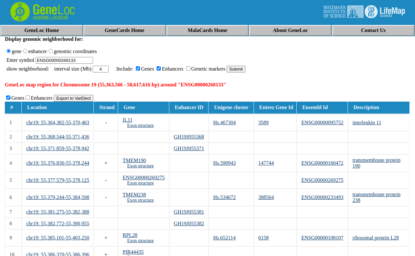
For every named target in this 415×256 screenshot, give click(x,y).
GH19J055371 (189, 148)
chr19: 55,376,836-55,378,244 (57, 163)
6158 (263, 237)
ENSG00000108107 (322, 237)
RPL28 (130, 235)
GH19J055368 (189, 136)
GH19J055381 (189, 212)
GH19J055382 (189, 223)
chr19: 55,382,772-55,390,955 (57, 223)
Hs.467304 (224, 122)
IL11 (128, 120)
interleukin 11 (366, 122)
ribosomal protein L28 (375, 237)
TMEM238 (134, 194)
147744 (266, 163)
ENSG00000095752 (322, 122)
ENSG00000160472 (322, 163)
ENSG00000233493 (322, 197)
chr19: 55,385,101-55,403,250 (57, 237)
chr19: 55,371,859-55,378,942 (57, 148)
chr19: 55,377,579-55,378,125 (57, 180)
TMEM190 (134, 160)
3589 (263, 122)
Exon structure (140, 125)
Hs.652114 (224, 237)
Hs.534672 (224, 197)
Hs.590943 (224, 163)
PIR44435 (133, 252)
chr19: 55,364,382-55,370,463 (57, 122)
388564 (266, 197)
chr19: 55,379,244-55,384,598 (57, 197)
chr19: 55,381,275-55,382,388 (57, 212)
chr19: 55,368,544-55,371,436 (57, 136)
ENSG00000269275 (144, 177)
